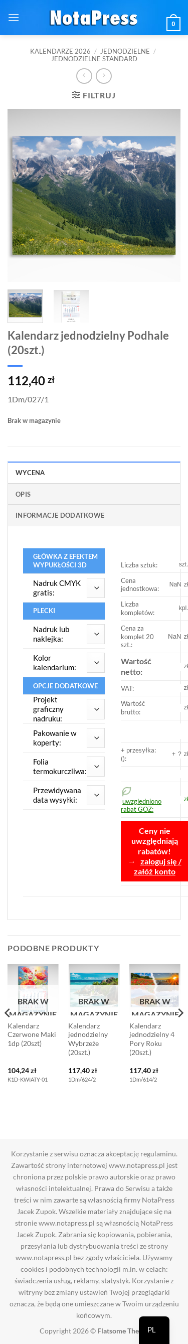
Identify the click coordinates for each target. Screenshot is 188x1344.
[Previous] (8, 1033)
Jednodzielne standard (94, 59)
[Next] (180, 1033)
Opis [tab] (23, 494)
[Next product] (84, 76)
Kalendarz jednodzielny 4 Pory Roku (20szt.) (151, 1039)
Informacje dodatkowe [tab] (60, 515)
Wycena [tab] (30, 473)
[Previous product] (103, 76)
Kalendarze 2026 (60, 51)
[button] (14, 17)
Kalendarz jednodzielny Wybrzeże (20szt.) (88, 1039)
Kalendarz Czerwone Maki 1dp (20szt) (32, 1035)
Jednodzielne (125, 51)
